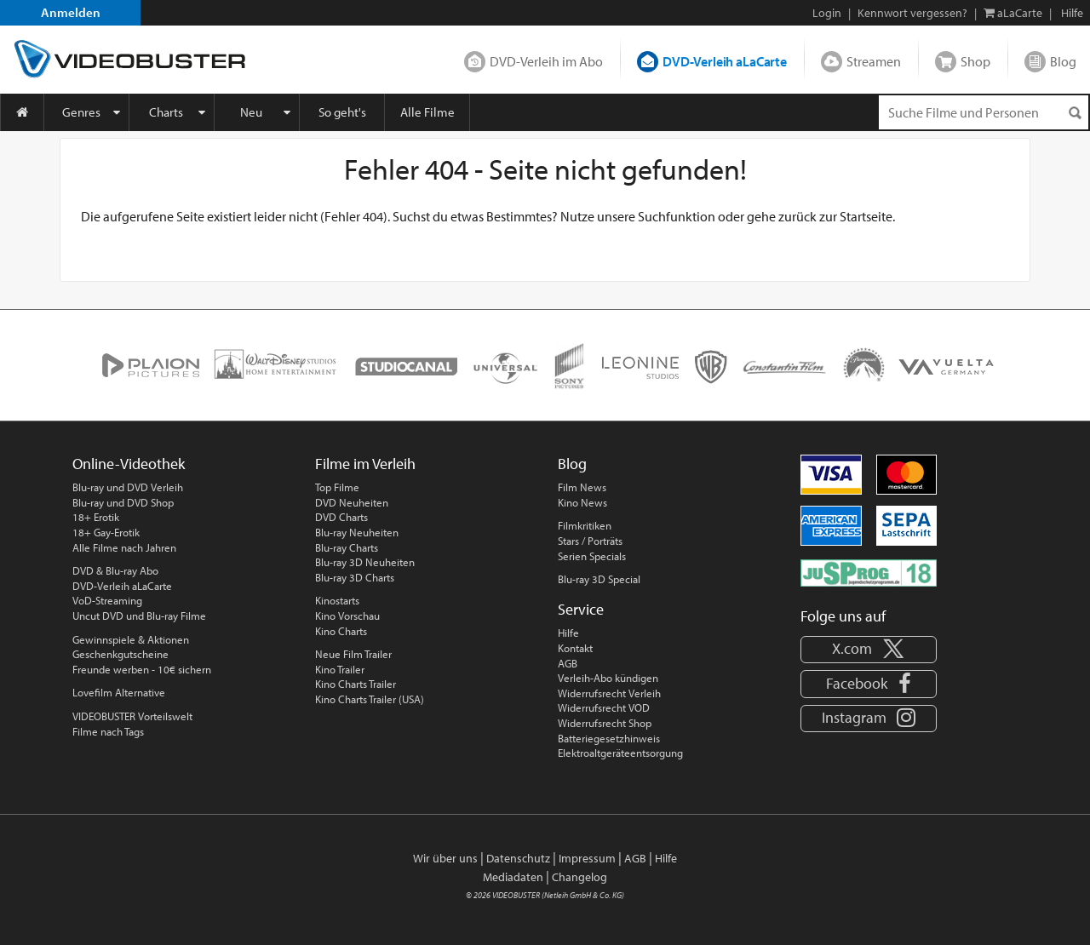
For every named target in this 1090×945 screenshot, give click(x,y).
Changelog (579, 877)
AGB (567, 663)
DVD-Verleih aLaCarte (725, 61)
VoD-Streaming (107, 600)
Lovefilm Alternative (118, 692)
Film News (582, 487)
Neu (251, 112)
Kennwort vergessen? (912, 12)
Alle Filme (427, 112)
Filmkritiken (584, 525)
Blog (1063, 61)
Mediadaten (513, 877)
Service (581, 609)
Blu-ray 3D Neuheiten (365, 562)
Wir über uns (445, 858)
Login (826, 12)
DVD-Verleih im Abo (546, 61)
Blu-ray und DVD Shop (123, 502)
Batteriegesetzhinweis (609, 738)
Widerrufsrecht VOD (604, 707)
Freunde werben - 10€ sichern (141, 669)
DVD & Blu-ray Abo (115, 570)
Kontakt (575, 648)
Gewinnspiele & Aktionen (130, 639)
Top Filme (337, 487)
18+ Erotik (95, 517)
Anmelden (70, 12)
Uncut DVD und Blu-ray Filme (139, 615)
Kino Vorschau (347, 615)
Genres (81, 112)
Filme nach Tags (108, 731)
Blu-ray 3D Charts (354, 577)
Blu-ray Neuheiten (357, 532)
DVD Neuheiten (351, 502)
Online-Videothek (128, 463)
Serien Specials (592, 556)
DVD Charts (341, 517)
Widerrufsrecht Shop (604, 723)
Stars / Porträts (590, 540)
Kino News (582, 502)
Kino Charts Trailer (355, 683)
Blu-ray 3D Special (599, 579)
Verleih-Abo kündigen (608, 677)
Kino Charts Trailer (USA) (369, 699)
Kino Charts (341, 631)
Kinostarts (337, 600)
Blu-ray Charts (346, 547)
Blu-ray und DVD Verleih (127, 487)
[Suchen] (1075, 113)
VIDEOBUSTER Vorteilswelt (132, 716)
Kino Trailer (339, 669)
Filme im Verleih (365, 463)
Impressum (587, 858)
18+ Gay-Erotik (106, 532)
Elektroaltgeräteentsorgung (620, 752)
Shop (975, 61)
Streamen (873, 61)
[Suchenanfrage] (983, 112)
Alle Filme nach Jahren (124, 547)
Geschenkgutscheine (120, 654)
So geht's (342, 112)
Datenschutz (518, 858)
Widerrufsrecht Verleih (609, 693)
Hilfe (568, 632)
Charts (166, 112)
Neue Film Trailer (353, 654)
